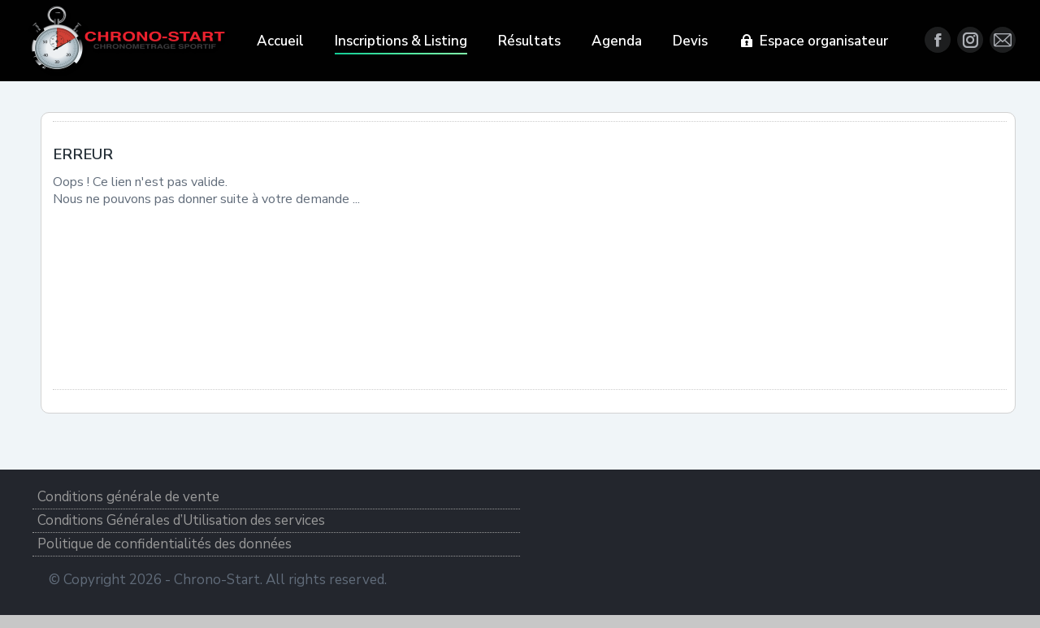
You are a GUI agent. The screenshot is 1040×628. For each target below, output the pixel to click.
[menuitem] (280, 41)
